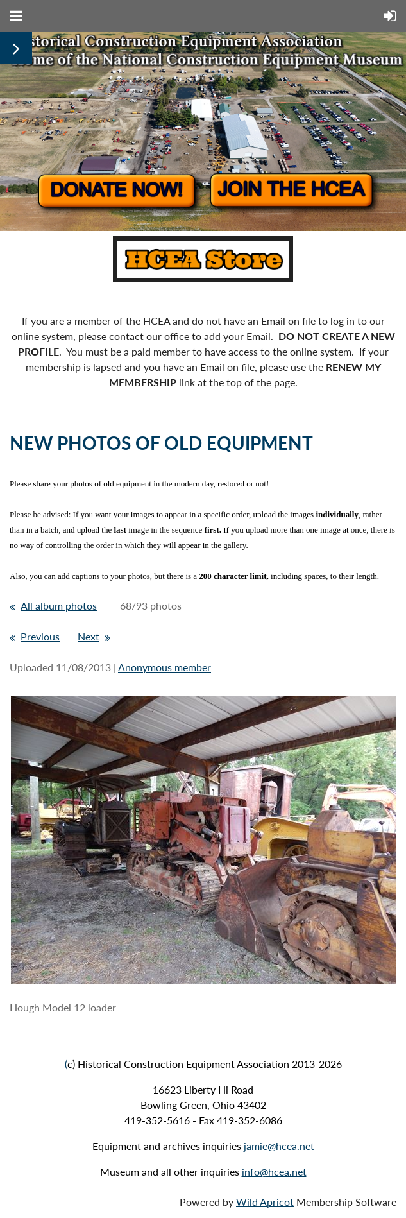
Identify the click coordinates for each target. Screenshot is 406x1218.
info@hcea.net (274, 1171)
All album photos (59, 605)
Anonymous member (164, 667)
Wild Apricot (265, 1202)
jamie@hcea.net (279, 1146)
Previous (40, 636)
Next (88, 636)
